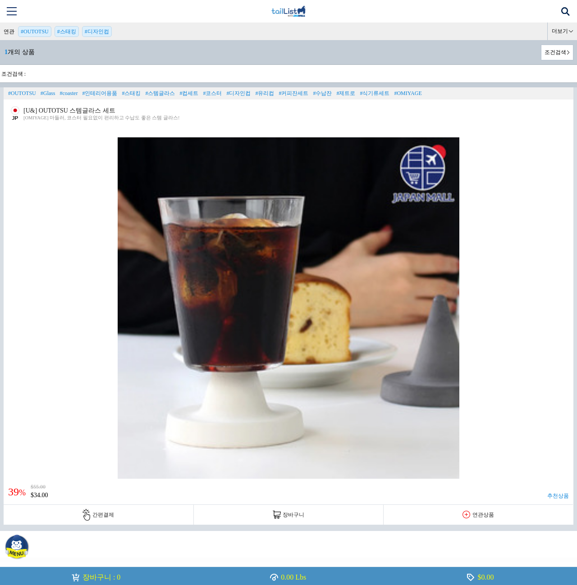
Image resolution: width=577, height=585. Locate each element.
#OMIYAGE (407, 93)
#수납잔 (322, 93)
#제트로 (345, 93)
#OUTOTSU (35, 31)
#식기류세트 (374, 93)
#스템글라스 (160, 93)
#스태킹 (66, 31)
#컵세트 (188, 93)
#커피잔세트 (293, 93)
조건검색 (555, 52)
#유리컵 (264, 93)
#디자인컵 (97, 31)
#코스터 (212, 93)
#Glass (48, 93)
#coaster (69, 93)
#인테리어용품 (99, 93)
